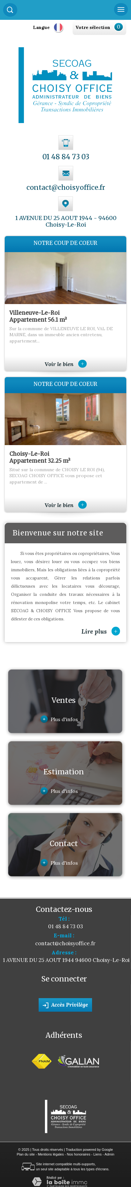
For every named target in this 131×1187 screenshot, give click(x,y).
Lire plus (100, 631)
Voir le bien (66, 364)
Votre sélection (92, 27)
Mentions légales (51, 1154)
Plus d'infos (59, 719)
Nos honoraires (78, 1154)
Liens (97, 1154)
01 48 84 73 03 (65, 156)
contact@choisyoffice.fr (65, 187)
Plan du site (26, 1154)
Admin (109, 1154)
